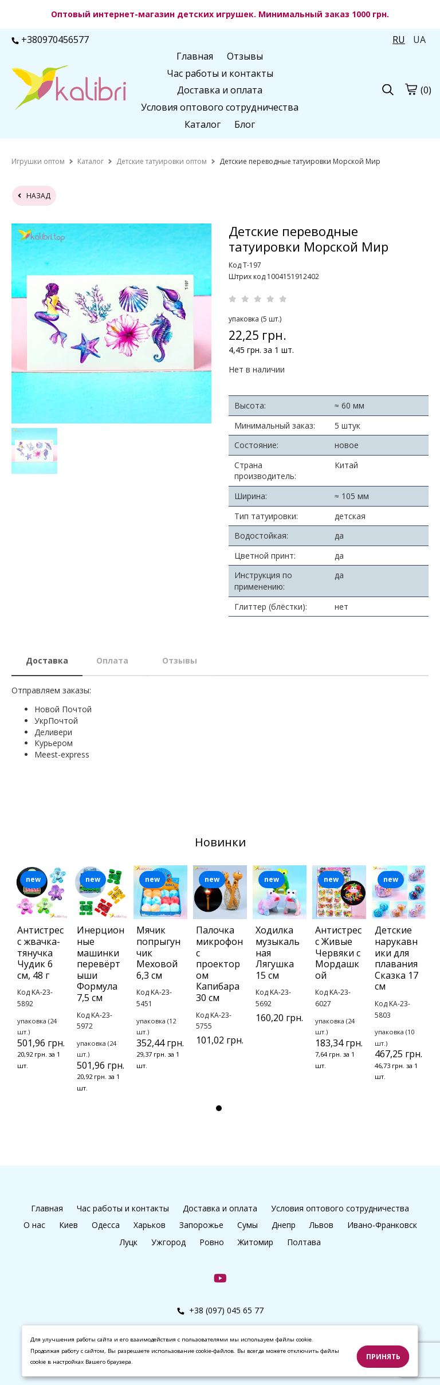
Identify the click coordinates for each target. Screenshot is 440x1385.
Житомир (255, 1242)
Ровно (211, 1242)
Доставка (47, 660)
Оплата (112, 660)
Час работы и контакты (220, 73)
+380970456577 (50, 39)
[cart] (411, 89)
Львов (321, 1224)
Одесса (106, 1224)
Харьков (149, 1224)
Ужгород (168, 1242)
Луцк (129, 1242)
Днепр (284, 1224)
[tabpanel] (41, 982)
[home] (38, 161)
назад (34, 196)
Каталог (202, 124)
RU (398, 39)
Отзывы (245, 56)
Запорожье (201, 1224)
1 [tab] (219, 1108)
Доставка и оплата (219, 90)
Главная (194, 56)
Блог (244, 124)
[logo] (68, 88)
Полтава (304, 1242)
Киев (68, 1224)
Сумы (247, 1224)
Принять (383, 1357)
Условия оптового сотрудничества (219, 107)
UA (419, 39)
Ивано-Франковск (382, 1224)
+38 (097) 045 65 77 (220, 1310)
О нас (34, 1224)
